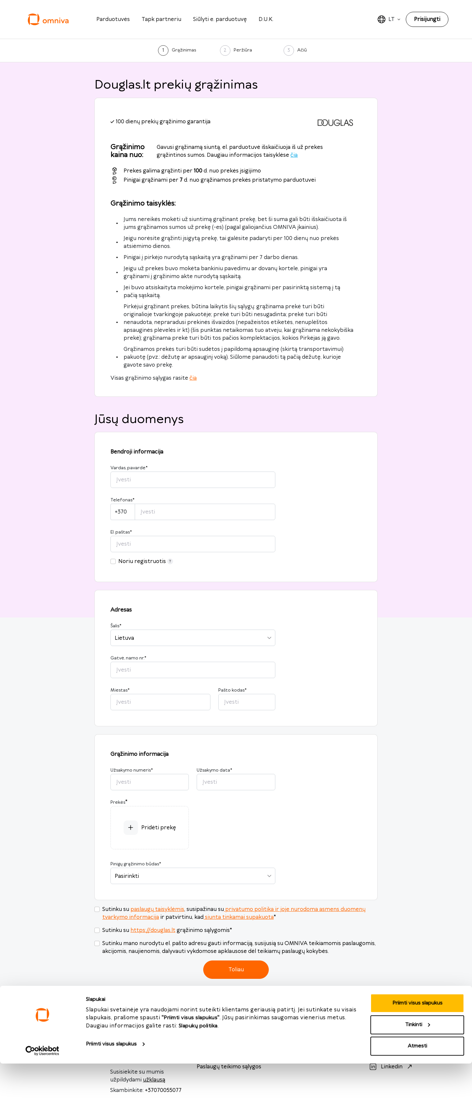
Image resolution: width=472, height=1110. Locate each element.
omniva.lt (300, 1027)
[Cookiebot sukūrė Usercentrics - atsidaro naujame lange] (42, 1097)
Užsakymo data (214, 770)
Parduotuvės (113, 19)
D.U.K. (266, 19)
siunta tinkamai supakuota (239, 917)
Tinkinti (417, 1071)
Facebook (393, 1027)
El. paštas (121, 532)
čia (294, 155)
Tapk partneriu (161, 19)
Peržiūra (243, 50)
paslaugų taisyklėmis (157, 909)
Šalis (115, 626)
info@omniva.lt (130, 1027)
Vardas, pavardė (129, 468)
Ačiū (302, 50)
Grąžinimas (184, 50)
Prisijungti (427, 19)
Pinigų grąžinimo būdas (135, 864)
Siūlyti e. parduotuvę (220, 19)
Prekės (117, 802)
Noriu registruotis (145, 561)
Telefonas (122, 500)
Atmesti (417, 1092)
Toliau (236, 969)
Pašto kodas (232, 690)
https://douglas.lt (152, 930)
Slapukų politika (198, 1072)
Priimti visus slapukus (111, 1090)
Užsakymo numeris (131, 770)
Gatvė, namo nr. (128, 658)
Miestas (119, 690)
